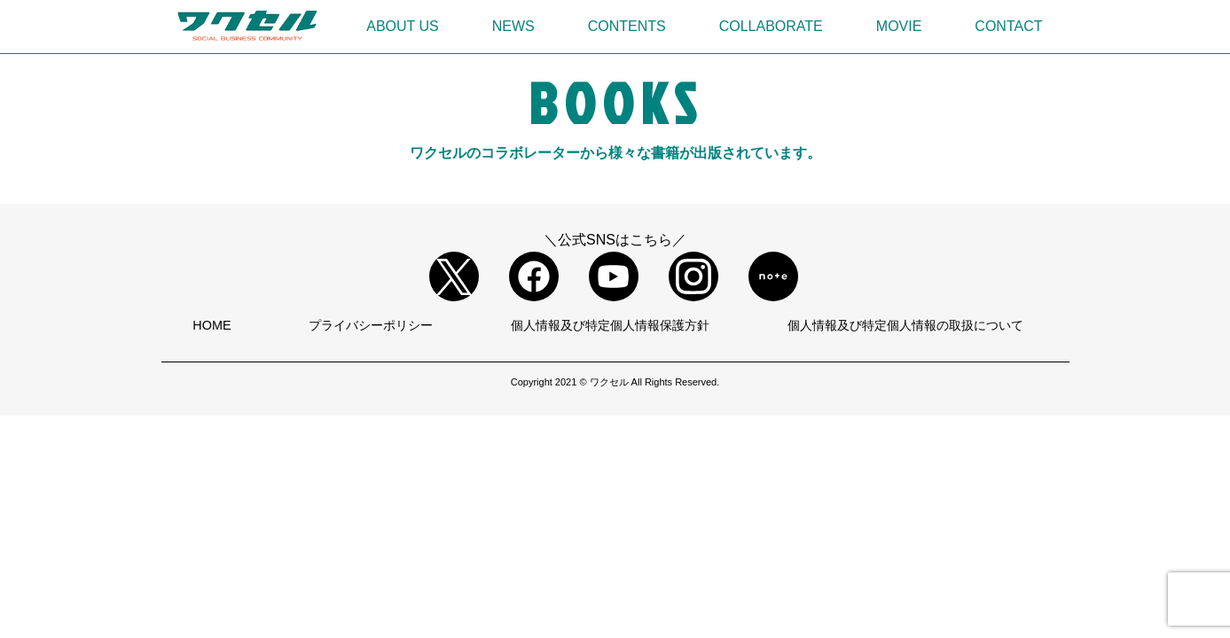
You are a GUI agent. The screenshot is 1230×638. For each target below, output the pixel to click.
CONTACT (1008, 26)
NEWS (513, 26)
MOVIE (899, 26)
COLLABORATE (771, 26)
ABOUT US (402, 26)
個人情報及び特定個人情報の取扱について (905, 325)
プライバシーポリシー (371, 325)
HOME (211, 325)
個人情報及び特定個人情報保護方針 (610, 325)
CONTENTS (627, 26)
